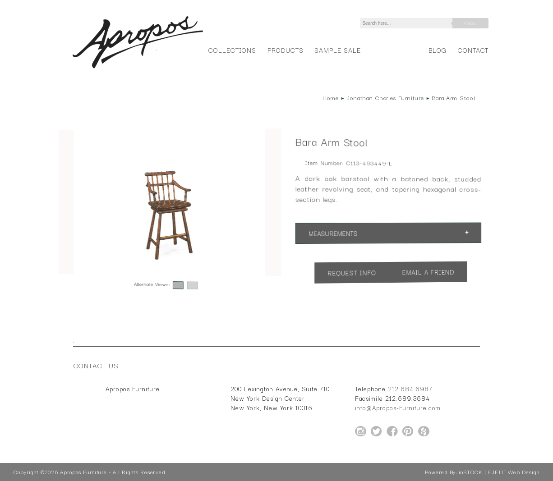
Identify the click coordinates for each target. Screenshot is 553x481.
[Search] (408, 23)
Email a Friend (428, 271)
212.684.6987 (410, 389)
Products (285, 50)
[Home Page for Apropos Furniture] (138, 68)
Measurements (333, 233)
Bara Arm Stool (453, 97)
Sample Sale (337, 50)
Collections (232, 50)
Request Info (351, 272)
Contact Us (96, 365)
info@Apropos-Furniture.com (398, 407)
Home (331, 97)
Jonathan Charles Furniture (385, 97)
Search (470, 23)
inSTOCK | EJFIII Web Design (499, 472)
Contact (473, 50)
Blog (438, 50)
